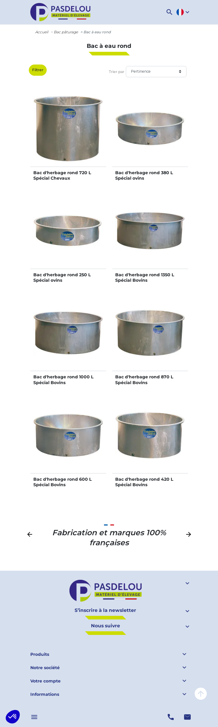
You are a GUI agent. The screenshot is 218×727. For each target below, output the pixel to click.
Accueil (41, 32)
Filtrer (37, 70)
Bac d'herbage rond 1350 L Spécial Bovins (144, 277)
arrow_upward (200, 693)
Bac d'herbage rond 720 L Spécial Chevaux (62, 175)
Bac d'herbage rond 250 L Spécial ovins (62, 277)
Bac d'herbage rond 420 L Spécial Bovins (144, 481)
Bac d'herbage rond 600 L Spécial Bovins (62, 481)
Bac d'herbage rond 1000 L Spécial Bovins (63, 379)
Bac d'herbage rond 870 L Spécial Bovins (144, 379)
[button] (169, 12)
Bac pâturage (66, 32)
